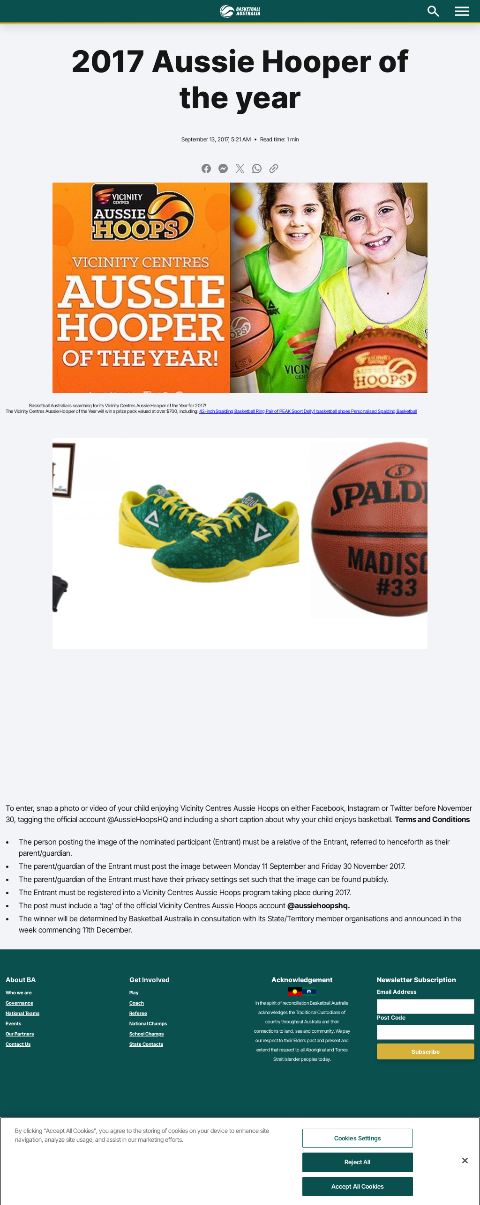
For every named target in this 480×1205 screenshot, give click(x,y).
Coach (136, 1003)
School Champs (146, 1033)
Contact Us (18, 1044)
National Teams (22, 1013)
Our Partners (20, 1033)
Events (13, 1023)
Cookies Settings (357, 1143)
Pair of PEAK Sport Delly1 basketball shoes (308, 411)
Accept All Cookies (357, 1191)
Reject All (357, 1167)
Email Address (397, 991)
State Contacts (146, 1044)
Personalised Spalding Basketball (384, 411)
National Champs (148, 1023)
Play (134, 992)
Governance (19, 1003)
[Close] (465, 1165)
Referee (138, 1013)
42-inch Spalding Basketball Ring (232, 411)
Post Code (391, 1017)
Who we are (19, 992)
